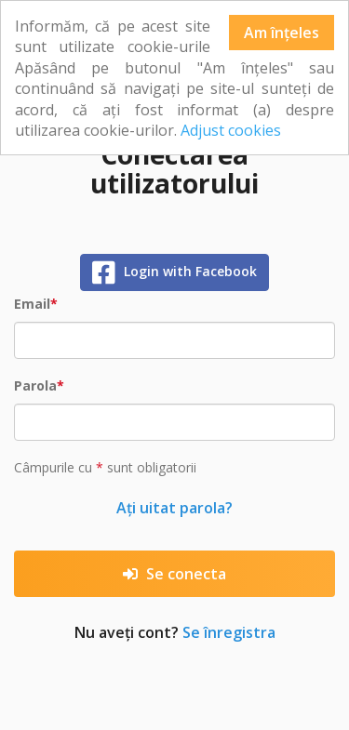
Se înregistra (228, 632)
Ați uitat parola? (174, 508)
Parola (35, 385)
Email (32, 303)
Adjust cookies (231, 130)
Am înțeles (281, 32)
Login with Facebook (175, 272)
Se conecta (174, 574)
